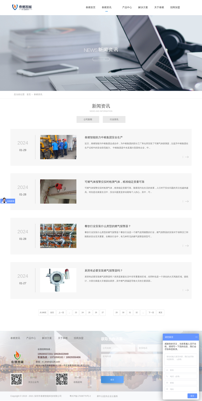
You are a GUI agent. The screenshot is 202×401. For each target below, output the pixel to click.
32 (137, 312)
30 (123, 312)
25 (89, 312)
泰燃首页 (90, 7)
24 (83, 312)
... (69, 312)
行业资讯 (114, 119)
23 (76, 312)
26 (96, 312)
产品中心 (127, 7)
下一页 (151, 312)
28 (109, 312)
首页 (29, 94)
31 (130, 312)
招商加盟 (175, 7)
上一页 (61, 312)
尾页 (160, 312)
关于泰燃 (159, 7)
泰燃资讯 (106, 7)
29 (116, 312)
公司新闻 (88, 119)
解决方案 (143, 7)
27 (103, 312)
